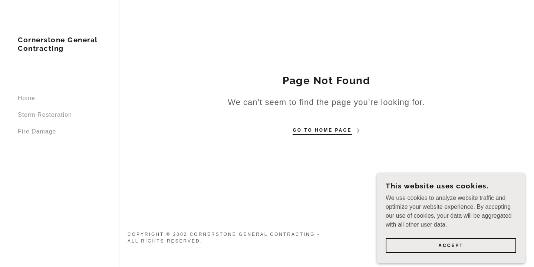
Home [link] (26, 98)
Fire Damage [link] (37, 131)
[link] (59, 49)
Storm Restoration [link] (45, 115)
